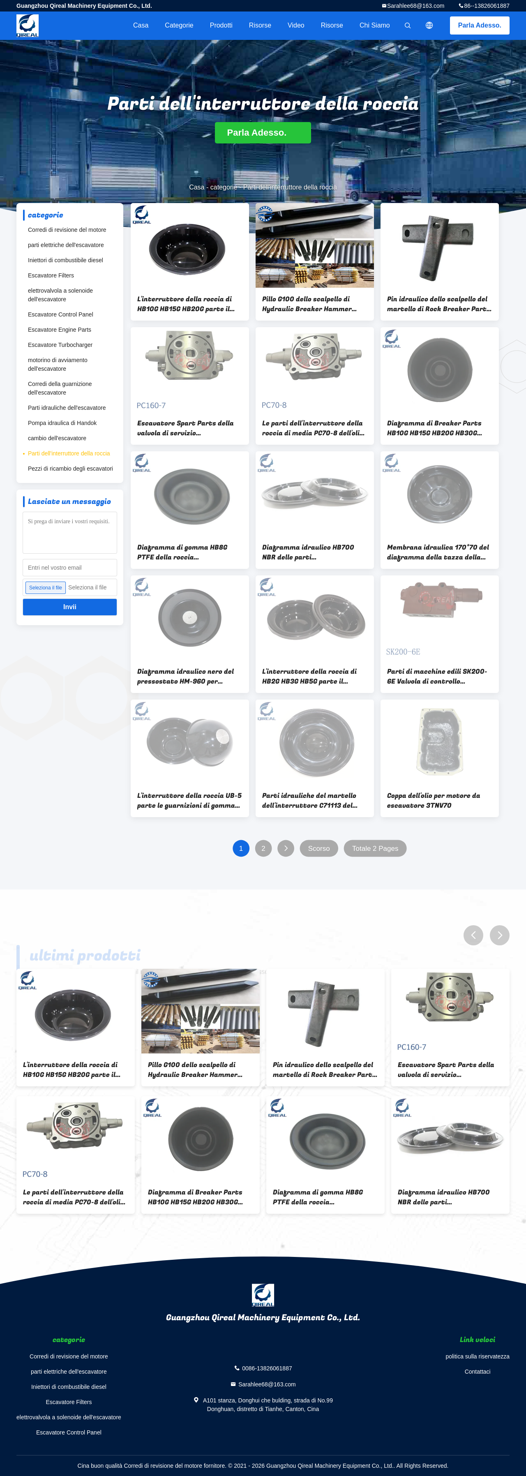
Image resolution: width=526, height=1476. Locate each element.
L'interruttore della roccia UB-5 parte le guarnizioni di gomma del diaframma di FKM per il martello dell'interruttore (189, 801)
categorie (179, 25)
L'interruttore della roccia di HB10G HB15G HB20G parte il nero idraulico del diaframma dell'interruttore (185, 304)
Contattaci (478, 1371)
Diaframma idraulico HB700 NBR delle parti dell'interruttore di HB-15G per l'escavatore (312, 552)
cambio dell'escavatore (57, 438)
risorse (260, 25)
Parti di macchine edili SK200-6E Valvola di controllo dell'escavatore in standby (437, 676)
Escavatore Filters (51, 275)
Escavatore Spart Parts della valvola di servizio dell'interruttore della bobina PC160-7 (185, 428)
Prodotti (221, 25)
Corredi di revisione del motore (67, 229)
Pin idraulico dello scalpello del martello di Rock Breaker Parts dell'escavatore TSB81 (438, 304)
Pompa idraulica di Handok (62, 423)
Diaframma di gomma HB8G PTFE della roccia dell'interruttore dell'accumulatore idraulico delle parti (182, 552)
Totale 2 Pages (375, 848)
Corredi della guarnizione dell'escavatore (60, 388)
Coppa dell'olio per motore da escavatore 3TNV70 (433, 801)
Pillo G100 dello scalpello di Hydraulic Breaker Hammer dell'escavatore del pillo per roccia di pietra (307, 304)
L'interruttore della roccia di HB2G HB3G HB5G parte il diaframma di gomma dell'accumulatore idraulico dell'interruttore (309, 676)
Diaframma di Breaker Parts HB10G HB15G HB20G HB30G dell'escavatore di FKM (434, 428)
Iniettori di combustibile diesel (65, 260)
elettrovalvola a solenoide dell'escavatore (60, 295)
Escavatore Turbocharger (60, 345)
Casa (140, 25)
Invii (69, 606)
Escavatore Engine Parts (59, 329)
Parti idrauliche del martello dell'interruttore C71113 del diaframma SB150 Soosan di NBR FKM (309, 801)
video (296, 25)
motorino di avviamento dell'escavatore (58, 364)
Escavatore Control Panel (60, 314)
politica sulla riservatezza (477, 1356)
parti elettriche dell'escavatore (66, 245)
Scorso (319, 848)
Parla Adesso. (479, 25)
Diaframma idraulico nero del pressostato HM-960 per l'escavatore (185, 676)
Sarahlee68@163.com (416, 5)
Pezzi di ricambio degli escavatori (70, 468)
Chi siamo (375, 25)
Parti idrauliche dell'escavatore (67, 407)
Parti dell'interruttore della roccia (69, 453)
